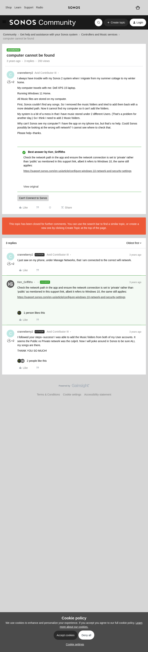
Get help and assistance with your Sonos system (49, 34)
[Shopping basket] (137, 7)
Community (10, 34)
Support (28, 7)
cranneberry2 (25, 72)
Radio (39, 7)
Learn (17, 7)
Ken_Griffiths (25, 282)
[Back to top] (140, 389)
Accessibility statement (97, 394)
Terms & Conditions (48, 394)
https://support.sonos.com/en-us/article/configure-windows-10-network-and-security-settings (77, 170)
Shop (9, 7)
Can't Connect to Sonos (33, 198)
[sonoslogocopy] (74, 7)
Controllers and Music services (99, 34)
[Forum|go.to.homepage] (43, 22)
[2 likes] (32, 361)
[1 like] (31, 313)
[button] (4, 23)
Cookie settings (72, 394)
